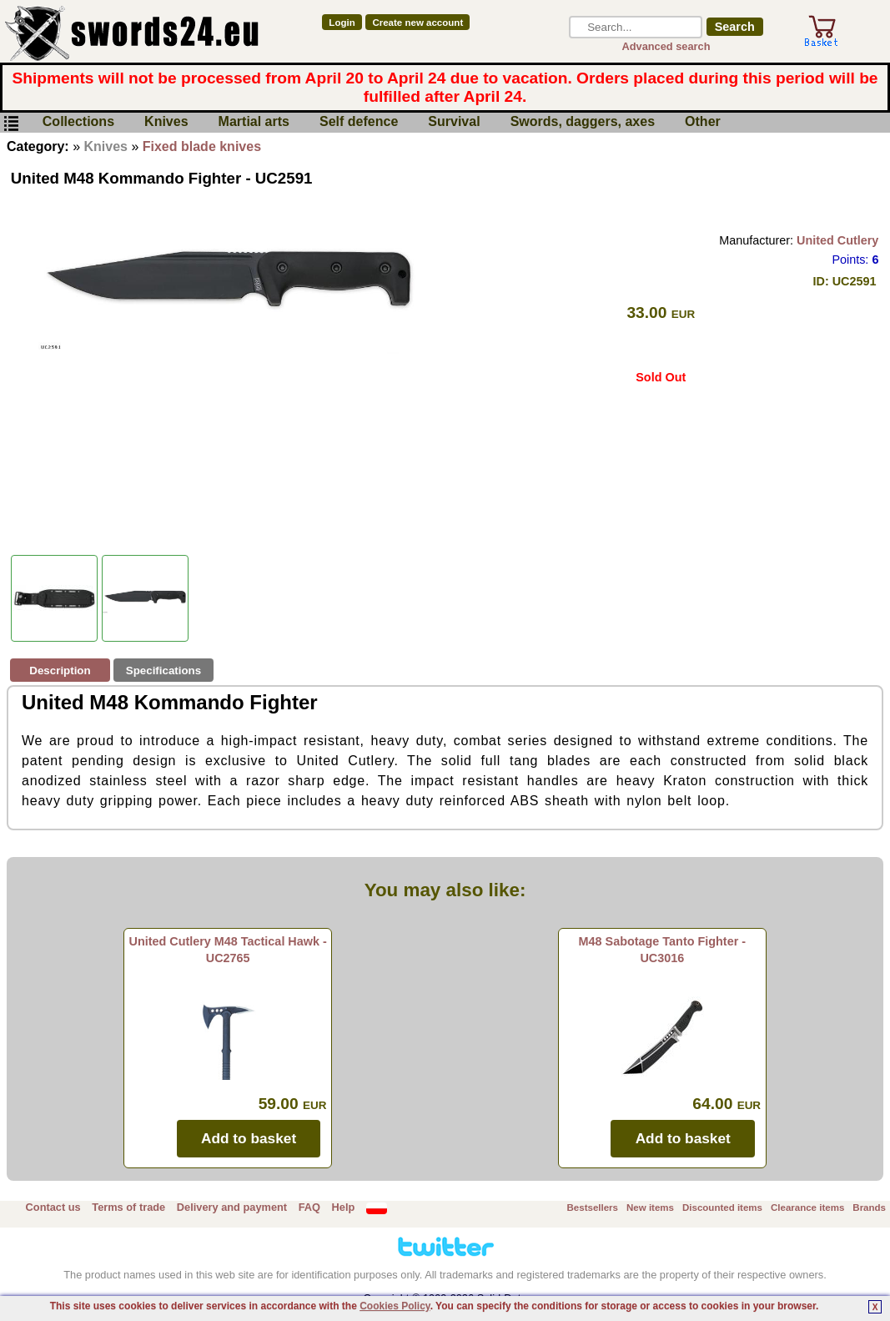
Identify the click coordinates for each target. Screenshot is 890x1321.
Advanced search (666, 46)
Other (703, 122)
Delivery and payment (232, 1207)
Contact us (53, 1207)
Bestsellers (592, 1208)
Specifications (163, 670)
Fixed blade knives (202, 146)
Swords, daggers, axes (582, 122)
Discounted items (722, 1208)
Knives (166, 122)
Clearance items (807, 1208)
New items (650, 1208)
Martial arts (254, 122)
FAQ (309, 1207)
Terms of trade (128, 1207)
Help (343, 1207)
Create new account (417, 23)
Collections (78, 122)
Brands (869, 1208)
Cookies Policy (395, 1306)
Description (59, 670)
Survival (454, 122)
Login (341, 23)
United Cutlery (837, 240)
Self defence (358, 122)
